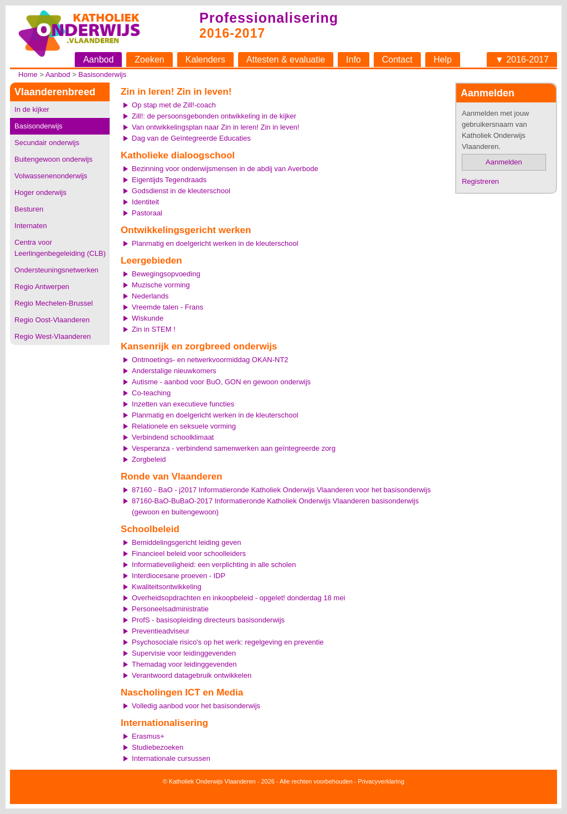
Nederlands (150, 296)
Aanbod (98, 59)
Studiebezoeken (157, 747)
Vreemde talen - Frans (167, 307)
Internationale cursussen (171, 758)
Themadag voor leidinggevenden (184, 664)
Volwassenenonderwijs (50, 176)
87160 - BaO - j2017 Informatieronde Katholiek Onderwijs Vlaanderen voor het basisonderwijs (281, 490)
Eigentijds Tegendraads (169, 180)
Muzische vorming (161, 285)
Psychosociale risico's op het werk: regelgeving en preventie (227, 642)
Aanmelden (504, 162)
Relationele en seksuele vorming (184, 426)
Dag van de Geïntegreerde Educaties (191, 138)
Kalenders (205, 59)
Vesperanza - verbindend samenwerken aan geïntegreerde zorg (234, 448)
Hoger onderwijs (40, 192)
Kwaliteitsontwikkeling (167, 587)
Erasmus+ (148, 736)
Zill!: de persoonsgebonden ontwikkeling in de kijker (214, 116)
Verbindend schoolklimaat (173, 437)
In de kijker (31, 109)
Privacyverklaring (381, 781)
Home (28, 74)
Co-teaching (151, 393)
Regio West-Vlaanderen (52, 336)
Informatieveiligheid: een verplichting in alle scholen (214, 564)
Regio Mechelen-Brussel (53, 303)
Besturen (28, 209)
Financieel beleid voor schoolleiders (189, 553)
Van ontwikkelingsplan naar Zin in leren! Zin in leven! (216, 127)
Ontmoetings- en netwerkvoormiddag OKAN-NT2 (210, 360)
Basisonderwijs (103, 74)
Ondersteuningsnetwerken (56, 270)
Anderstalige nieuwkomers (174, 371)
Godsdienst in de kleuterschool (181, 191)
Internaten (30, 225)
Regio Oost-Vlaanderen (52, 320)
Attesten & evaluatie (285, 59)
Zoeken (149, 59)
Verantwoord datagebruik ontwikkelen (191, 675)
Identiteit (145, 202)
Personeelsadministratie (170, 609)
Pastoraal (147, 213)
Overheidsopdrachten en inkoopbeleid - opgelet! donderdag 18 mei (238, 598)
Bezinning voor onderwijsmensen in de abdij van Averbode (225, 168)
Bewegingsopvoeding (166, 274)
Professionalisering (268, 17)
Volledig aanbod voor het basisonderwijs (196, 706)
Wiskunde (147, 318)
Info (353, 59)
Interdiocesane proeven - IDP (178, 575)
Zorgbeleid (149, 459)
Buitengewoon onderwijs (53, 159)
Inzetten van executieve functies (183, 404)
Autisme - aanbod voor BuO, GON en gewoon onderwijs (221, 382)
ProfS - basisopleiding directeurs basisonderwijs (208, 620)
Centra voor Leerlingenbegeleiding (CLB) (60, 247)
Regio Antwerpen (41, 286)
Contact (397, 59)
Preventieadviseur (160, 631)
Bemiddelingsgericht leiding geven (186, 542)
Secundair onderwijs (46, 142)
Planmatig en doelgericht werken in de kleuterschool (215, 243)
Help (443, 59)
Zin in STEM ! (154, 329)
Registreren (480, 181)
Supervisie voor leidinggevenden (184, 653)
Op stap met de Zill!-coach (174, 105)
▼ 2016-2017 (522, 59)
